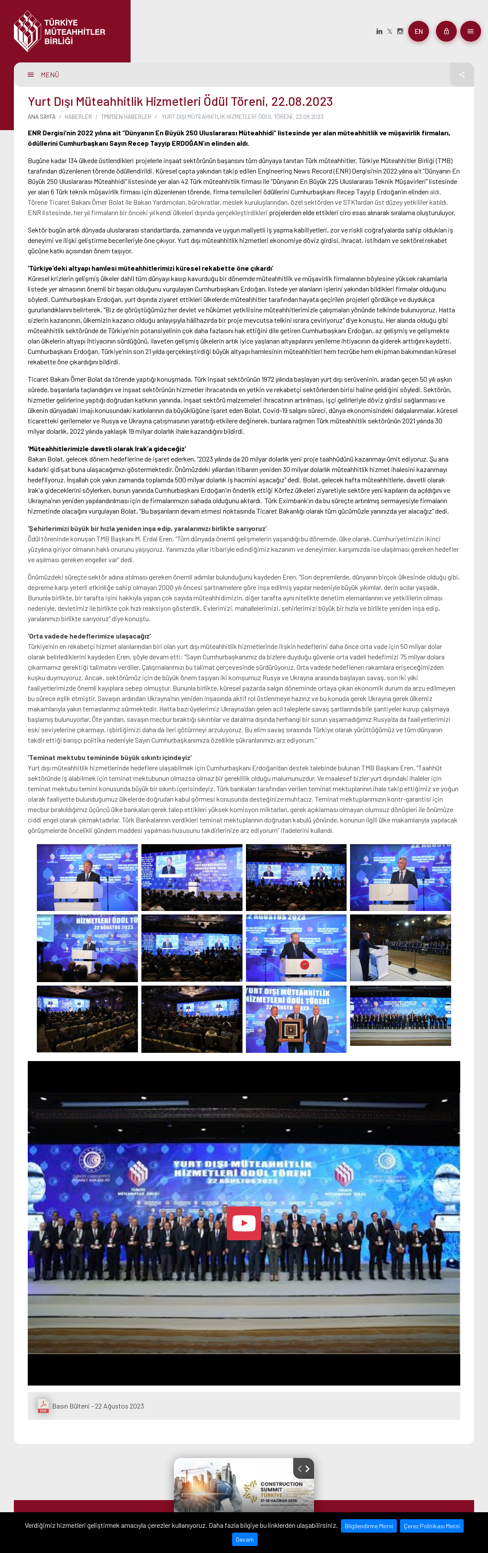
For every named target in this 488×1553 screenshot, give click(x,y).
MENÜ (43, 74)
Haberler (78, 116)
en (419, 31)
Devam (245, 1539)
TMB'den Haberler (126, 116)
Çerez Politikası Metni (432, 1526)
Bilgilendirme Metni (369, 1526)
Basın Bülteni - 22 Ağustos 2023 (89, 1406)
